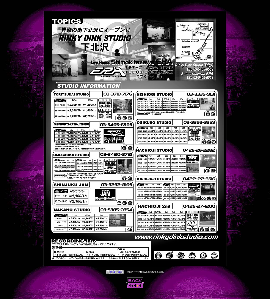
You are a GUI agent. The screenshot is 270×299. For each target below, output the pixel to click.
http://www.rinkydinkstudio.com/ (145, 271)
